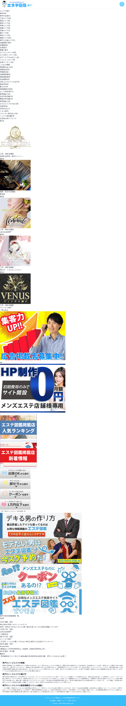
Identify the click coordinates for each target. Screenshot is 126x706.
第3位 (2, 196)
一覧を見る (4, 310)
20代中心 (5, 108)
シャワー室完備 (7, 116)
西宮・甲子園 (9, 651)
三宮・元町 (9, 629)
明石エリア (5, 35)
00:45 (2, 644)
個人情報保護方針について (71, 698)
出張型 (3, 47)
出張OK (3, 106)
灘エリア (4, 33)
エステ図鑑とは (57, 698)
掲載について (61, 701)
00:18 (2, 651)
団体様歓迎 (5, 77)
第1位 (2, 121)
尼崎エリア (5, 28)
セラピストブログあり (9, 104)
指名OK (4, 84)
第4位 (2, 234)
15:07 (2, 622)
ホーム (48, 698)
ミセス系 (4, 111)
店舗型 (4, 45)
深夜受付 (4, 69)
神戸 (3, 13)
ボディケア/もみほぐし (9, 57)
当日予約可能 (6, 96)
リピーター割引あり (9, 113)
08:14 (2, 636)
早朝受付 (4, 72)
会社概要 (53, 701)
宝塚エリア (5, 30)
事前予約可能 (6, 99)
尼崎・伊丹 (9, 622)
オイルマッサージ (8, 52)
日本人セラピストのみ (9, 82)
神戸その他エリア (7, 40)
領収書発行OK (6, 89)
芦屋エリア (5, 25)
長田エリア (5, 21)
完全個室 (4, 79)
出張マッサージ (6, 62)
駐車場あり (5, 94)
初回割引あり (6, 67)
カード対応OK (6, 91)
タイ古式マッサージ (8, 55)
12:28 (2, 629)
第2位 (2, 159)
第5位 (2, 272)
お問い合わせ (72, 701)
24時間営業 (5, 74)
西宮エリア (5, 23)
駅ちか (4, 86)
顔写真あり (5, 101)
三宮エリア (5, 18)
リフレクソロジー (7, 60)
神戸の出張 (5, 16)
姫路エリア (5, 38)
